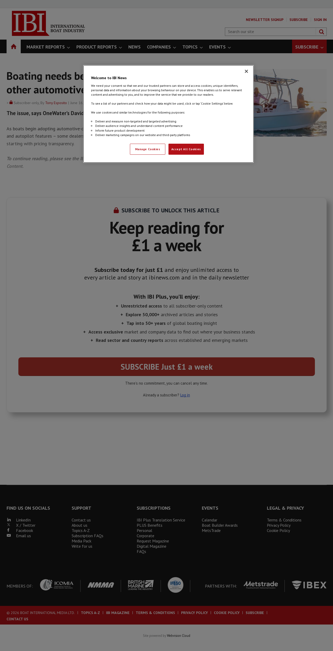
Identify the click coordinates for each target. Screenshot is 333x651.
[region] (168, 114)
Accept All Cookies (186, 149)
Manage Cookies (147, 149)
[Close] (246, 71)
